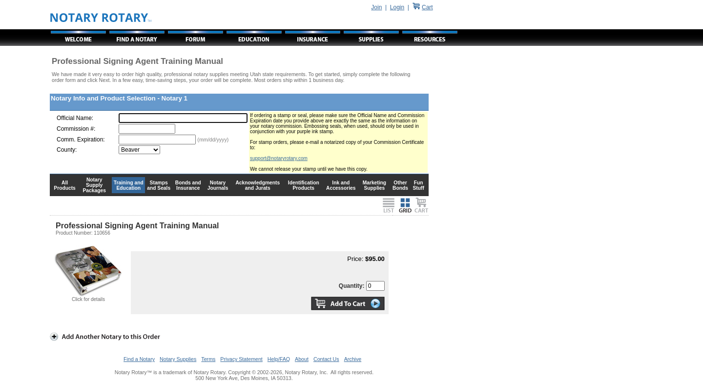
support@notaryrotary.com (279, 158)
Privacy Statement (241, 359)
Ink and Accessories (341, 185)
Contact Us (326, 359)
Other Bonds (400, 185)
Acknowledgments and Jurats (257, 185)
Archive (353, 359)
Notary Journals (217, 185)
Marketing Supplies (375, 185)
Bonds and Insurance (188, 185)
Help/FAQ (279, 359)
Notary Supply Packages (94, 185)
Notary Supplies (178, 359)
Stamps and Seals (158, 185)
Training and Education (129, 185)
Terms (208, 359)
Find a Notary (139, 359)
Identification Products (303, 185)
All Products (65, 185)
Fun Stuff (418, 185)
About (302, 359)
